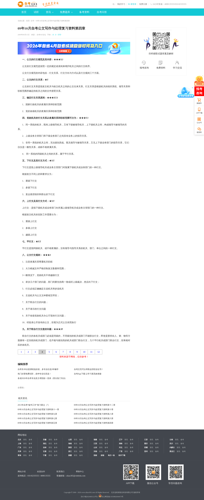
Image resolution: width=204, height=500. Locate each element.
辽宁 (120, 440)
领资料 (199, 132)
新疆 (70, 455)
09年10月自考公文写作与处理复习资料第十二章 (94, 405)
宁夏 (44, 455)
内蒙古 (172, 447)
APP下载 (199, 113)
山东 (95, 447)
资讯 (49, 12)
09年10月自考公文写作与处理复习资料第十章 (93, 409)
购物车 (199, 103)
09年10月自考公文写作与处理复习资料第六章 (93, 418)
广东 (19, 447)
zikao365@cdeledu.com (75, 476)
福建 (95, 440)
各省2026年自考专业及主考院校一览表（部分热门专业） (42, 378)
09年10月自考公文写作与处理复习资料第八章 (93, 414)
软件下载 (122, 455)
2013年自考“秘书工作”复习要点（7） (34, 405)
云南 (171, 440)
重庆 (146, 444)
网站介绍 (22, 472)
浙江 (70, 451)
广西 (120, 451)
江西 (95, 444)
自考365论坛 (41, 35)
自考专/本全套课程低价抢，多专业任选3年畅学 (38, 369)
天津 (19, 451)
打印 (59, 35)
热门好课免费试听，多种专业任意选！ (34, 374)
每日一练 (111, 455)
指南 (95, 455)
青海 (19, 455)
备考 (30, 440)
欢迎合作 (41, 472)
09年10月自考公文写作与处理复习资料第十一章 (38, 409)
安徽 (44, 440)
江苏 (146, 440)
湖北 (44, 444)
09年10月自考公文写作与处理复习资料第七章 (37, 418)
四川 (171, 444)
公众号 (199, 123)
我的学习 (121, 4)
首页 (23, 12)
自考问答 (102, 12)
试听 (36, 12)
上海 (19, 444)
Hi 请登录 (132, 4)
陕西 (70, 447)
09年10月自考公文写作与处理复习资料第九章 (37, 414)
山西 (70, 440)
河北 (120, 447)
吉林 (44, 447)
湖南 (120, 444)
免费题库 (66, 12)
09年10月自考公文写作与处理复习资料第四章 (93, 423)
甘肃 (44, 451)
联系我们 (60, 472)
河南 (95, 451)
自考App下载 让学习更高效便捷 (88, 374)
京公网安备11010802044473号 (111, 497)
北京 (19, 440)
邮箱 (102, 455)
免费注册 (143, 4)
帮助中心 (80, 472)
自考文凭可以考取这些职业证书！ (88, 369)
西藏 (146, 447)
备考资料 (84, 12)
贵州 (146, 451)
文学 (32, 21)
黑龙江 (172, 451)
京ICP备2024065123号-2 (89, 497)
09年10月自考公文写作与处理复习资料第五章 (37, 423)
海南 (70, 444)
